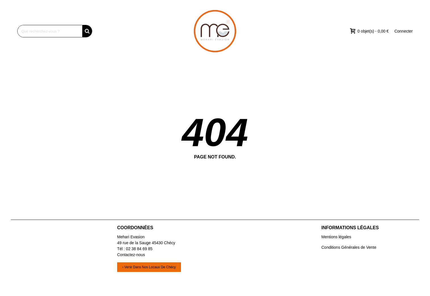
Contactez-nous (131, 254)
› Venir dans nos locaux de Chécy (149, 267)
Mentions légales (336, 237)
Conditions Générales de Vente (348, 247)
